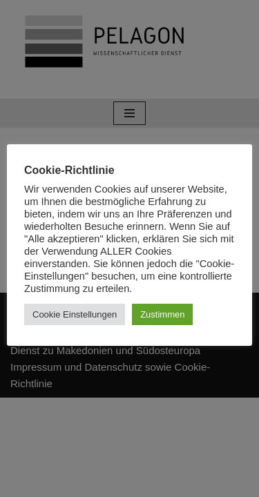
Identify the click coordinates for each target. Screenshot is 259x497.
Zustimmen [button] (162, 314)
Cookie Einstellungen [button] (74, 314)
